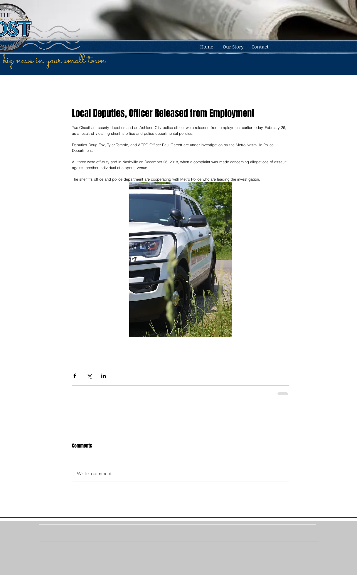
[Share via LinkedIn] (103, 376)
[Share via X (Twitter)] (89, 376)
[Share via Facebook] (75, 376)
